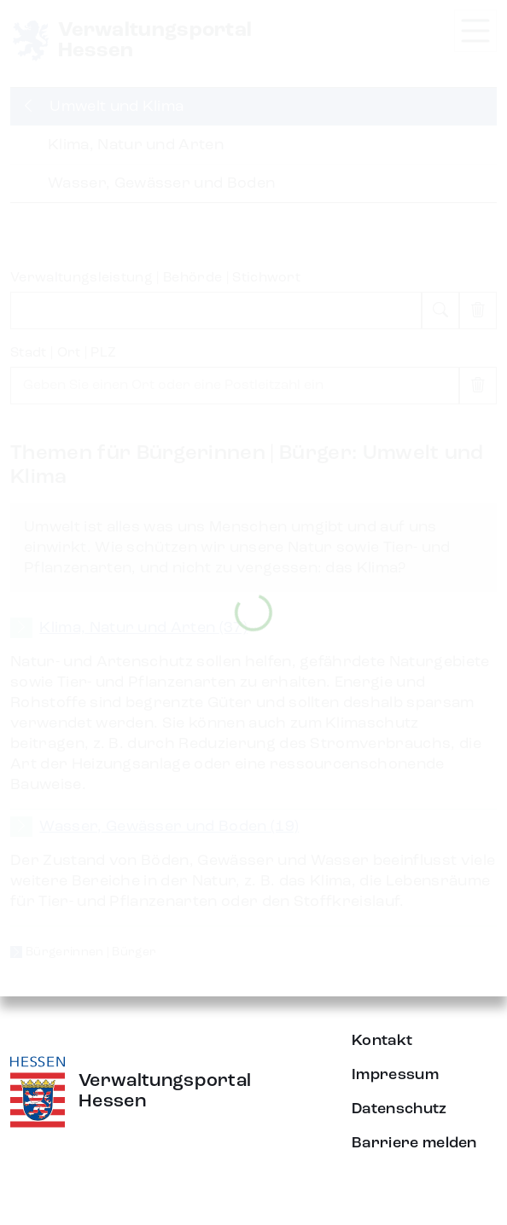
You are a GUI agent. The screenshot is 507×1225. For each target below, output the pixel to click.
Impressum (395, 1075)
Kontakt (382, 1040)
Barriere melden (414, 1143)
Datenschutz (399, 1109)
